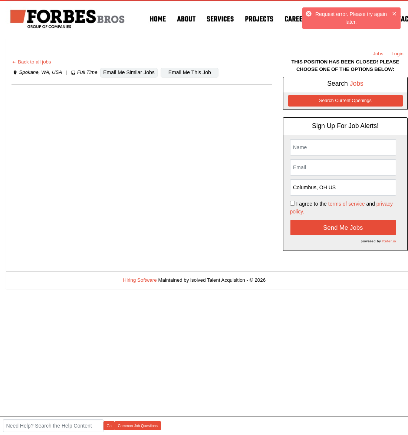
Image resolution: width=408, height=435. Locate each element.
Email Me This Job (189, 72)
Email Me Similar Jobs (128, 72)
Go (109, 426)
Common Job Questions (138, 426)
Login (397, 53)
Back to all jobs (31, 62)
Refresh (287, 280)
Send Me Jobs (343, 227)
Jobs (378, 53)
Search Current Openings (345, 100)
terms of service (346, 204)
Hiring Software (140, 280)
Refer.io (389, 241)
